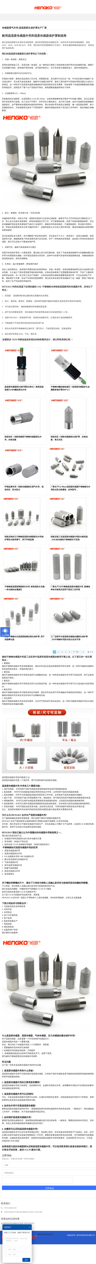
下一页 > (76, 652)
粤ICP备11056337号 (45, 1234)
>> (83, 652)
